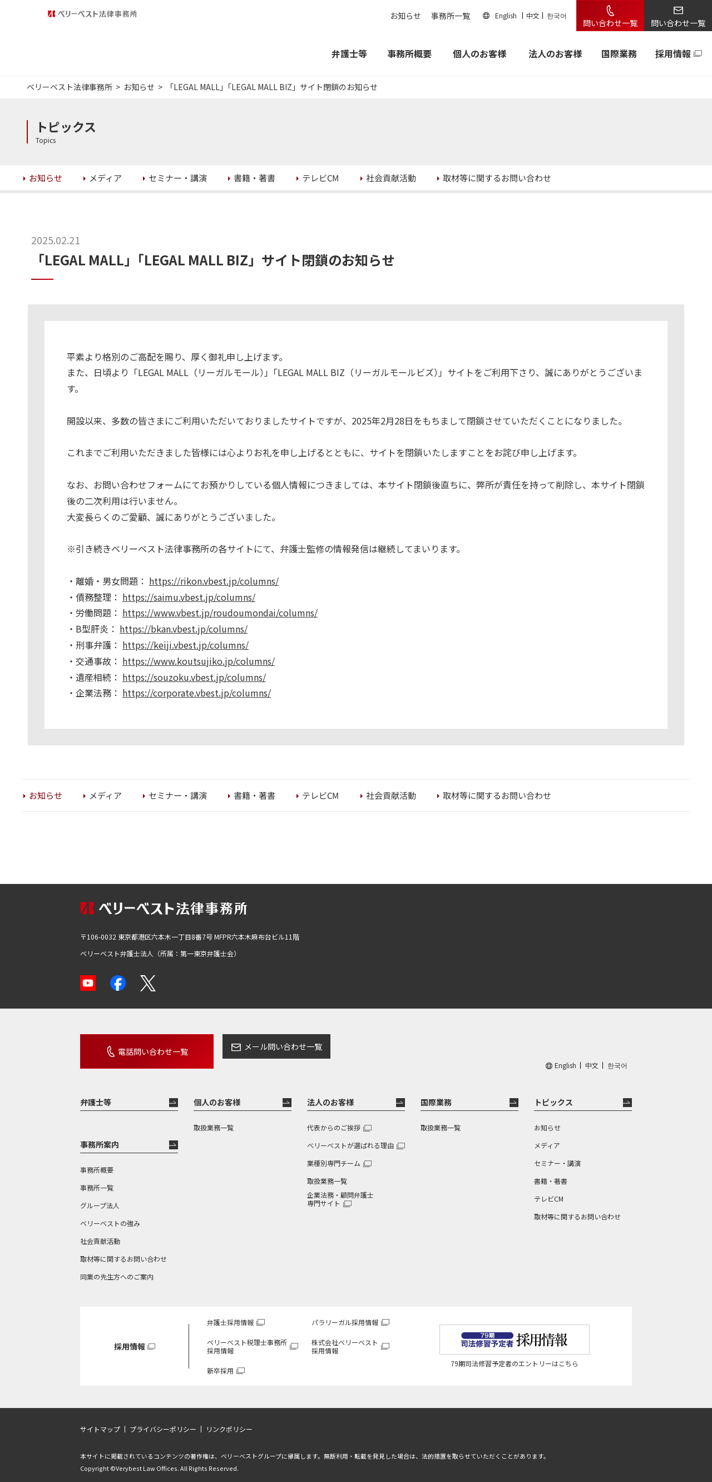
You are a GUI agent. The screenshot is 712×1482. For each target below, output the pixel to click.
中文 (533, 15)
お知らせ (405, 15)
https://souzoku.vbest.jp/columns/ (194, 677)
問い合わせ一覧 (610, 22)
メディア (547, 1135)
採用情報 (673, 53)
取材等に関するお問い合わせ (123, 1248)
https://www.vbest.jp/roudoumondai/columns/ (220, 612)
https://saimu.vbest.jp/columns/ (188, 597)
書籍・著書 (550, 1170)
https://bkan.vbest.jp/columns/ (184, 628)
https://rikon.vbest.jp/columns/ (214, 580)
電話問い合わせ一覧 (140, 1046)
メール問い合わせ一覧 (257, 1046)
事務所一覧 (450, 15)
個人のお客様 (479, 53)
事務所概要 (409, 53)
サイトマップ (100, 1419)
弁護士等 (95, 1092)
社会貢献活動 (100, 1231)
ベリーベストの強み (110, 1213)
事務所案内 (99, 1134)
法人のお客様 (555, 53)
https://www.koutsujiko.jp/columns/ (198, 661)
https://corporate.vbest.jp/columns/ (196, 692)
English (506, 15)
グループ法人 (100, 1195)
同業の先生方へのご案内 (117, 1266)
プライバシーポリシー (163, 1419)
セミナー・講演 (557, 1153)
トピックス (553, 1092)
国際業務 (619, 53)
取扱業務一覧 (214, 1117)
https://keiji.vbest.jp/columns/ (185, 644)
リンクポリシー (229, 1419)
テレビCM (548, 1188)
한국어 (557, 15)
